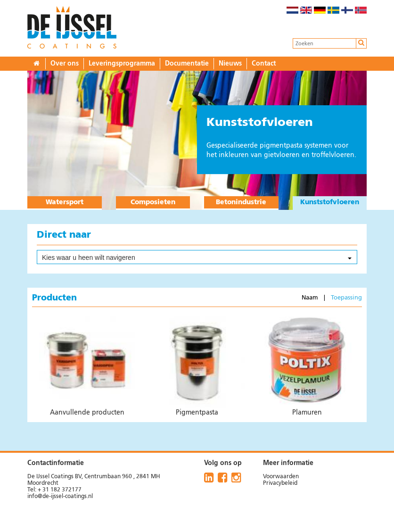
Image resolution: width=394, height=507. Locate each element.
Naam (311, 298)
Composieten (153, 202)
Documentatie (187, 63)
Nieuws (230, 63)
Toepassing (345, 298)
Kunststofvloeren (329, 202)
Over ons (64, 63)
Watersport (64, 202)
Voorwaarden (281, 477)
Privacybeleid (280, 483)
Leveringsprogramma (122, 63)
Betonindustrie (241, 202)
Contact (264, 63)
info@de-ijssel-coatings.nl (60, 496)
